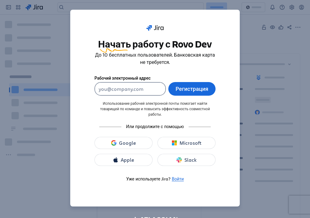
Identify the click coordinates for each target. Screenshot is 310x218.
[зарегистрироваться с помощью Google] (123, 143)
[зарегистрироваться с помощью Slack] (186, 160)
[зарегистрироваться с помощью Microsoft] (186, 143)
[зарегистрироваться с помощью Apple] (123, 160)
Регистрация (192, 88)
